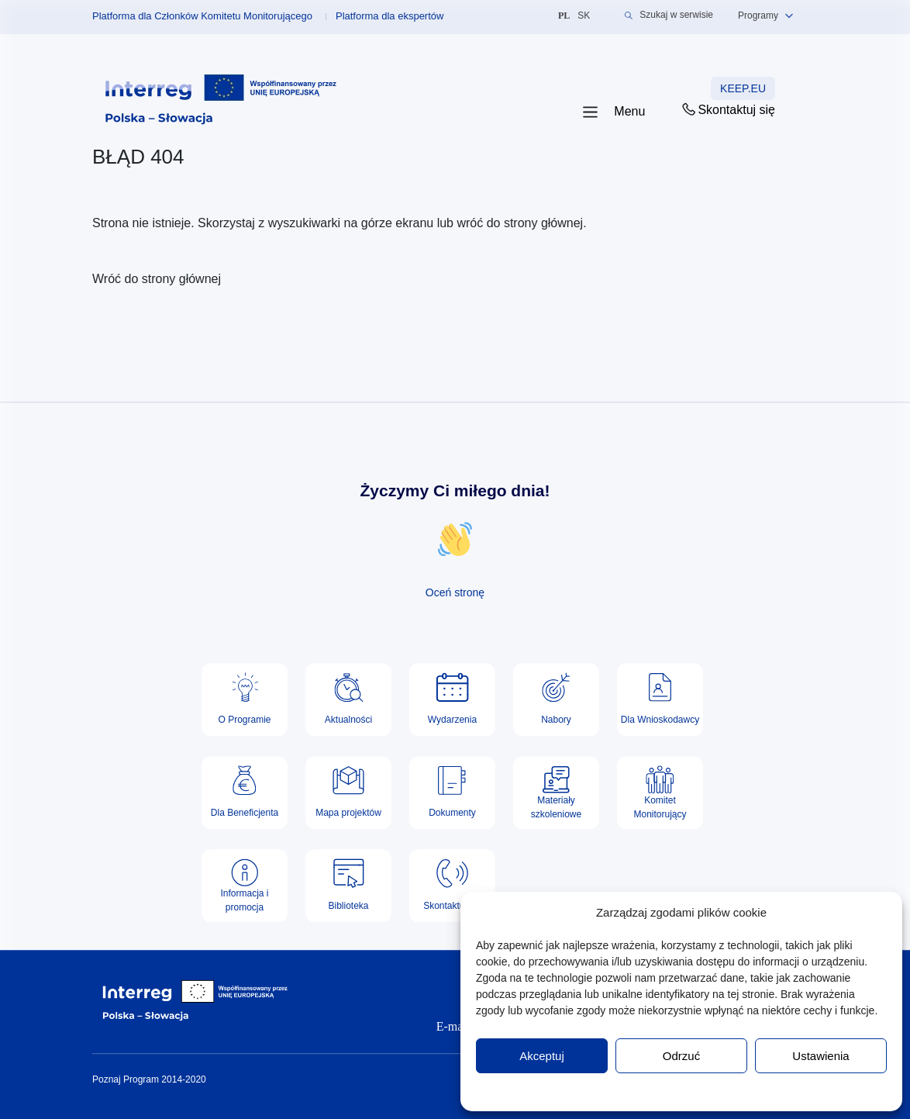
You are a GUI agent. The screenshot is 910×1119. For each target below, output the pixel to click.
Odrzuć (681, 1055)
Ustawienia (820, 1055)
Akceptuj (541, 1055)
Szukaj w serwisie (669, 15)
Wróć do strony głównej (156, 278)
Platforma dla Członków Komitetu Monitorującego (202, 16)
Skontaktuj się (727, 109)
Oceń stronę (455, 592)
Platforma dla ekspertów (389, 16)
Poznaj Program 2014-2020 (149, 1079)
